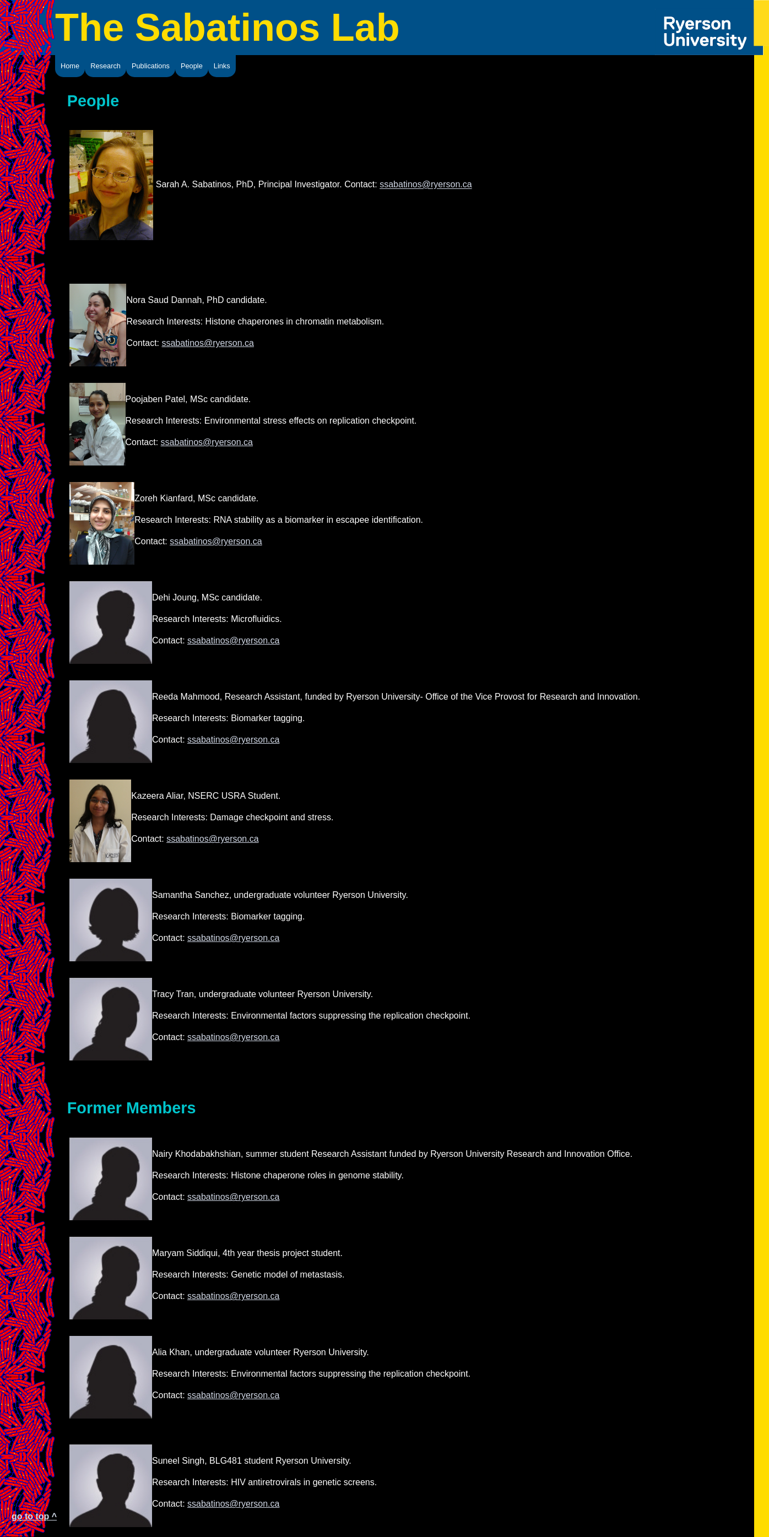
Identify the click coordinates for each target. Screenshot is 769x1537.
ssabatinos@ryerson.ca (426, 185)
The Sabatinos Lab (227, 27)
